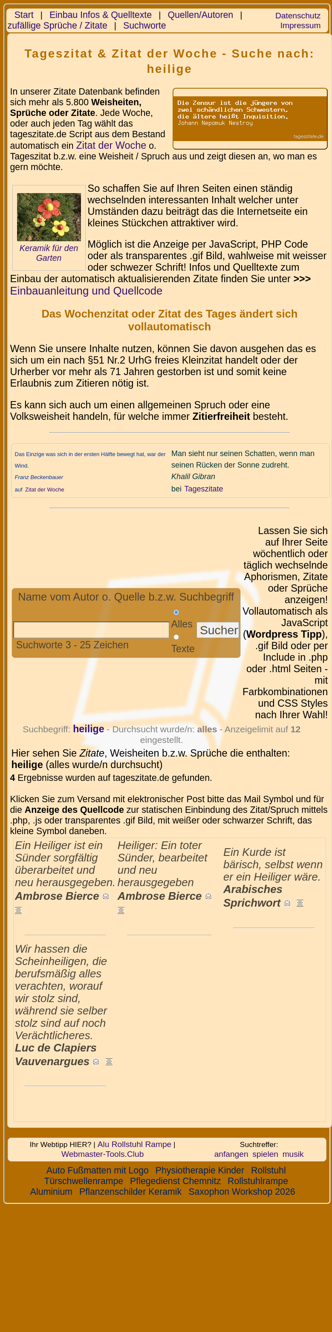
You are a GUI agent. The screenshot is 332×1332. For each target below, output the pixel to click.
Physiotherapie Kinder (200, 1170)
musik (293, 1154)
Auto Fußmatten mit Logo (97, 1170)
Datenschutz (297, 15)
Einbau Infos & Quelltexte (100, 15)
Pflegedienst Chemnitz (175, 1181)
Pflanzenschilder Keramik (130, 1192)
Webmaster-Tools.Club (102, 1154)
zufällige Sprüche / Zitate (57, 25)
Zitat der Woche (111, 145)
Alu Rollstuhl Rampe (135, 1144)
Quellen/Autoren (200, 15)
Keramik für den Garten (49, 253)
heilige (88, 728)
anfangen (231, 1154)
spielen (265, 1154)
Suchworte (144, 25)
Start (24, 15)
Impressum (300, 25)
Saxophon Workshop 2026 (241, 1192)
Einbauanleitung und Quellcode (86, 291)
